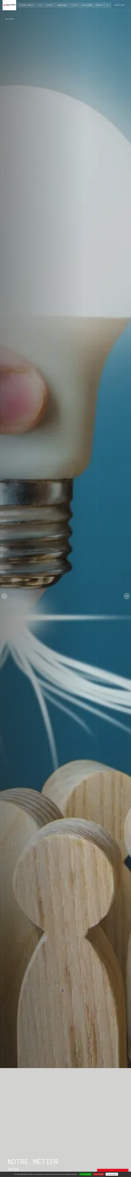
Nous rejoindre (87, 5)
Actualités (99, 5)
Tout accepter (85, 1174)
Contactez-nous (119, 5)
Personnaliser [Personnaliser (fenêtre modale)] (112, 1174)
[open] (35, 5)
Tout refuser (98, 1174)
